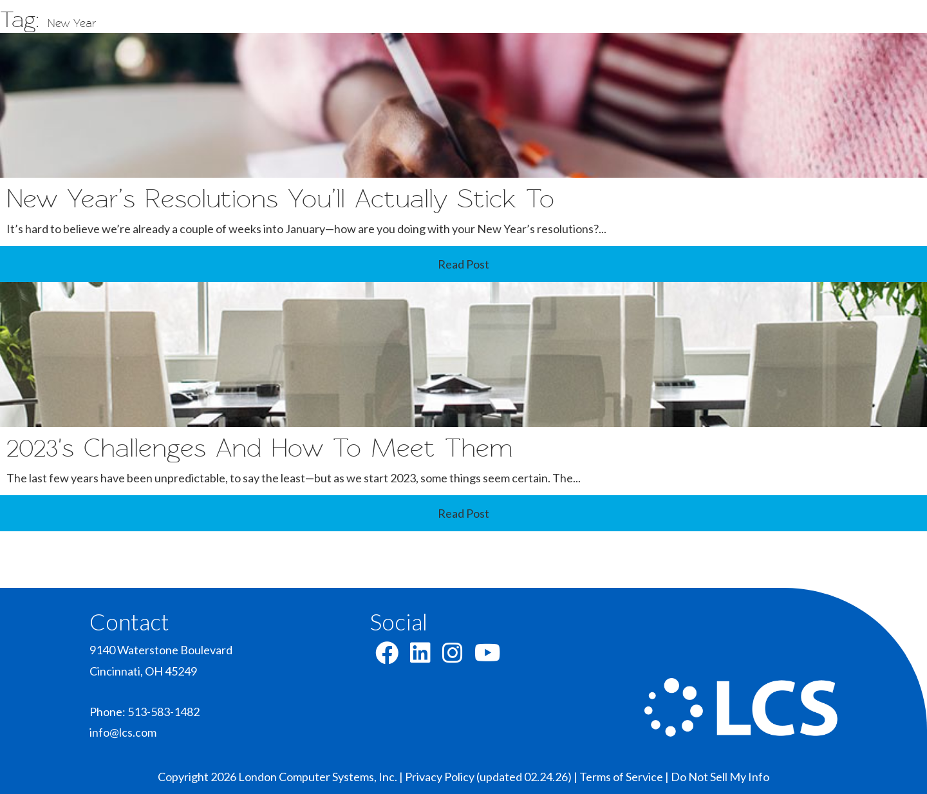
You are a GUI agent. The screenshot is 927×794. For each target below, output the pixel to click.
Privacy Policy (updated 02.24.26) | (492, 777)
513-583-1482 (163, 711)
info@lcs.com (122, 732)
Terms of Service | (625, 777)
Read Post (463, 264)
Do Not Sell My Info (720, 777)
